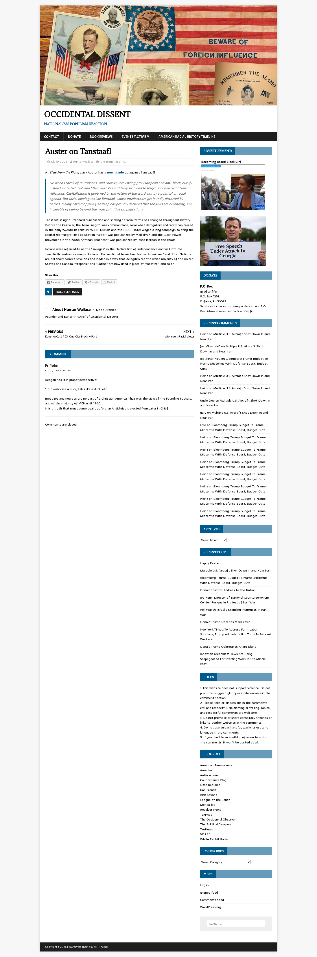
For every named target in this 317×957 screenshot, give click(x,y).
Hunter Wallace (83, 161)
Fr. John (51, 365)
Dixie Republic (210, 784)
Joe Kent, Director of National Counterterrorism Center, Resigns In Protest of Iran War (234, 600)
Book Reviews (101, 136)
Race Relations (67, 292)
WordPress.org (210, 907)
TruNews (206, 829)
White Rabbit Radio (214, 839)
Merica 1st (207, 804)
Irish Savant (208, 794)
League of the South (215, 799)
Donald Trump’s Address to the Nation (228, 590)
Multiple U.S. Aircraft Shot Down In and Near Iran (231, 349)
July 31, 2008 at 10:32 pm (58, 370)
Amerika (206, 770)
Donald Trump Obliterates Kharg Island (228, 646)
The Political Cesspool (215, 824)
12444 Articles (106, 309)
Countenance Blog (213, 780)
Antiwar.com (209, 775)
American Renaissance (216, 765)
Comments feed (212, 899)
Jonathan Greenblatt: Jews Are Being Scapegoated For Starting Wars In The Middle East (233, 658)
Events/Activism (135, 136)
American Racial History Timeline (186, 136)
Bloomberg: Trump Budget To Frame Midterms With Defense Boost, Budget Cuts (234, 363)
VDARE (205, 834)
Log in (204, 885)
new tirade (115, 172)
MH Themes (101, 947)
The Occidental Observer (218, 819)
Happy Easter (209, 563)
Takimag (206, 814)
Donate (74, 136)
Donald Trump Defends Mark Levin (225, 622)
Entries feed (209, 892)
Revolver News (210, 809)
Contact (51, 136)
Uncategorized (110, 161)
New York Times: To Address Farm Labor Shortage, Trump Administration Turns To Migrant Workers (235, 634)
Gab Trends (208, 789)
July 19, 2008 (59, 161)
